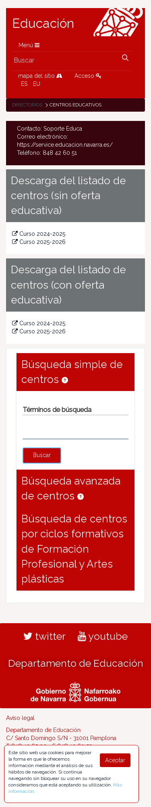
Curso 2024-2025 (38, 234)
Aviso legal (20, 718)
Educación (43, 23)
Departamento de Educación (75, 663)
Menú (29, 45)
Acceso (87, 76)
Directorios (27, 105)
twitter (44, 636)
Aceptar (115, 760)
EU (36, 84)
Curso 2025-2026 (39, 242)
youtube (103, 636)
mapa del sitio (40, 76)
